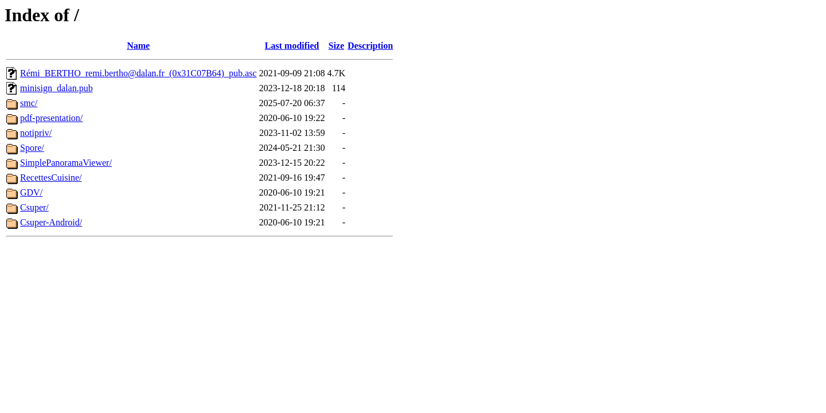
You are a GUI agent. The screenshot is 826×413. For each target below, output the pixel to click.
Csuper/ (34, 207)
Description (370, 45)
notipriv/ (36, 133)
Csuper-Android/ (51, 222)
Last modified (292, 45)
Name (138, 45)
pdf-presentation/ (51, 118)
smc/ (28, 103)
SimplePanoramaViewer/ (66, 162)
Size (336, 45)
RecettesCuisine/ (51, 177)
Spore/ (32, 148)
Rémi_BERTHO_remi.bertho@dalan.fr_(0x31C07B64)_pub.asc (138, 73)
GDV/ (31, 192)
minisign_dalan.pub (56, 88)
